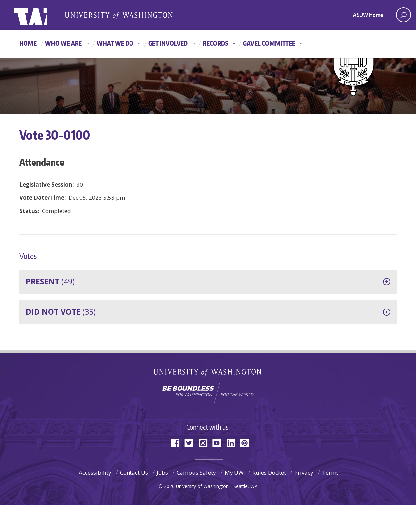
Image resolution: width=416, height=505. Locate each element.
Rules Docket (269, 472)
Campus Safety (196, 472)
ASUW (41, 15)
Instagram (205, 442)
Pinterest (247, 442)
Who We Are (63, 43)
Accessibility (95, 472)
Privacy (303, 472)
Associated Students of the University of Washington (118, 15)
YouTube (219, 442)
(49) (50, 281)
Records (215, 43)
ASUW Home (368, 14)
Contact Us (134, 472)
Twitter (191, 442)
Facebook (177, 442)
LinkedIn (233, 442)
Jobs (162, 472)
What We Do (115, 43)
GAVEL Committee (269, 43)
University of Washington (208, 374)
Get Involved (168, 43)
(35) (61, 312)
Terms (330, 472)
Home (28, 43)
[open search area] (403, 14)
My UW (234, 472)
